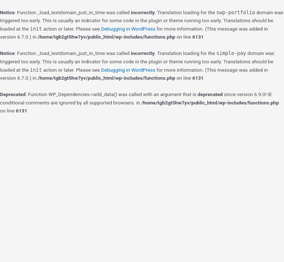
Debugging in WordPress (128, 29)
